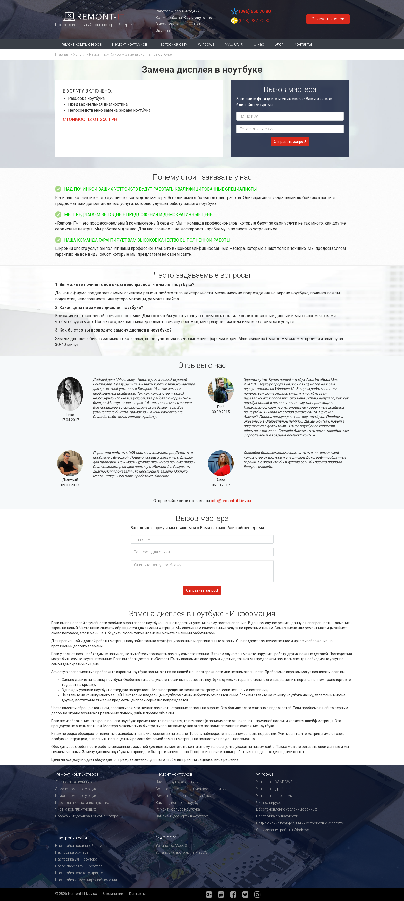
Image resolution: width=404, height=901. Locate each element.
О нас (259, 44)
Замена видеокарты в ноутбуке (182, 816)
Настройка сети (173, 44)
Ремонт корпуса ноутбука (178, 809)
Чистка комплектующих (75, 809)
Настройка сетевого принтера (81, 873)
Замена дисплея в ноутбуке (179, 802)
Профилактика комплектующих (82, 802)
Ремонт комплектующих (76, 795)
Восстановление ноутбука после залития (191, 789)
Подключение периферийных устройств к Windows (299, 823)
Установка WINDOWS (274, 782)
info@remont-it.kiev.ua (231, 500)
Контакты (303, 44)
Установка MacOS (171, 846)
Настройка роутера (71, 852)
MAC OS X (234, 44)
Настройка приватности (277, 816)
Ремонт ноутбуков (129, 44)
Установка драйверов (275, 789)
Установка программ (274, 795)
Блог (278, 44)
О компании (113, 893)
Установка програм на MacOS (181, 852)
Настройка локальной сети (78, 846)
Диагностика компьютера (77, 782)
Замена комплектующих (76, 789)
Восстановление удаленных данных (286, 809)
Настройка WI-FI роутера (76, 859)
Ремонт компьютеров (81, 44)
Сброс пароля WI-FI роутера (79, 866)
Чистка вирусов (269, 802)
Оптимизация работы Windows (282, 830)
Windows (206, 44)
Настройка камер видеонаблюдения (86, 880)
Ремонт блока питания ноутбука (183, 795)
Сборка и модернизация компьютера (86, 816)
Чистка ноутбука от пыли (177, 782)
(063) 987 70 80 (255, 20)
